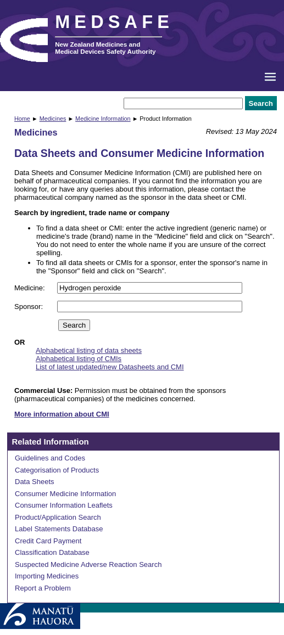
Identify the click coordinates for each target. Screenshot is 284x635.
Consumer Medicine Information (65, 494)
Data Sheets (34, 481)
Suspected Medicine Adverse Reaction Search (88, 564)
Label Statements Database (59, 529)
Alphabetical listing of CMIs (78, 359)
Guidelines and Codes (50, 458)
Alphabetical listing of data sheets (89, 350)
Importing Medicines (47, 576)
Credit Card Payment (48, 541)
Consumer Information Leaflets (64, 505)
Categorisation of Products (57, 470)
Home (22, 118)
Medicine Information (103, 118)
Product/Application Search (58, 517)
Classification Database (52, 552)
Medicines (53, 118)
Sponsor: (29, 306)
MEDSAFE (114, 22)
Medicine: (30, 288)
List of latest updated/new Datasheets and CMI (110, 367)
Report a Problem (43, 588)
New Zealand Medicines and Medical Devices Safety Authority (105, 48)
